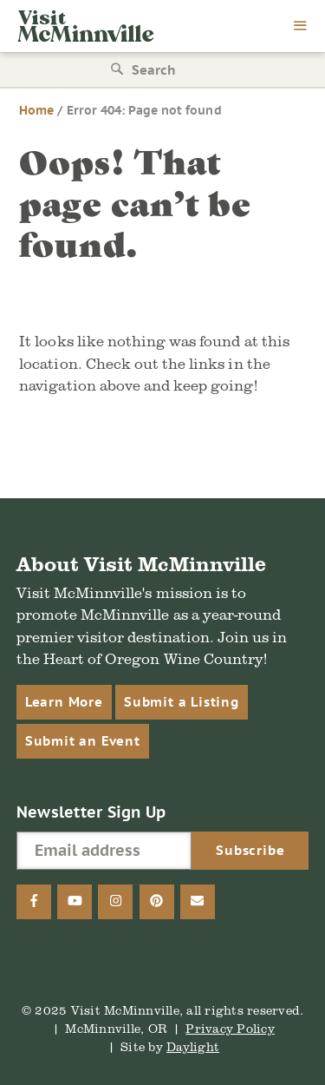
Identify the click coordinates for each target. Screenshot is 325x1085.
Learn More (64, 702)
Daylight (192, 1046)
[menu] (300, 27)
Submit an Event (82, 741)
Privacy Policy (230, 1028)
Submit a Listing (181, 702)
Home (36, 110)
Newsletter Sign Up (91, 812)
